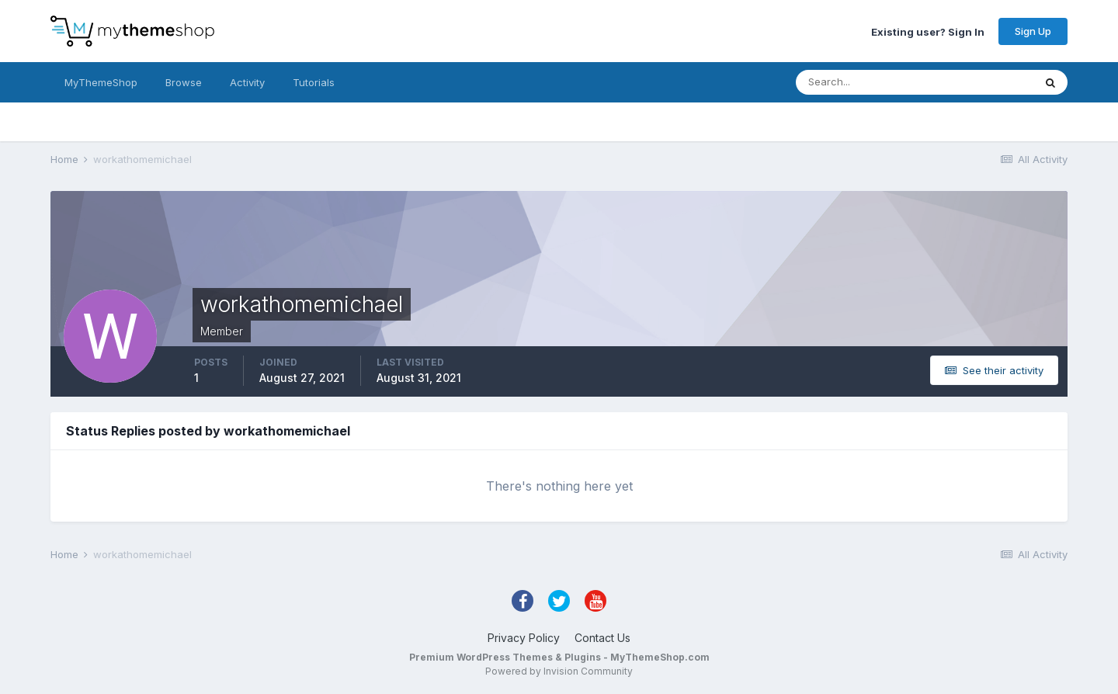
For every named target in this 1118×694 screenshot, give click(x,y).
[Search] (864, 82)
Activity (247, 82)
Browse (183, 82)
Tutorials (314, 82)
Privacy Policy (524, 637)
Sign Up (1033, 31)
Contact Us (602, 637)
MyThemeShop (100, 82)
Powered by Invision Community (559, 671)
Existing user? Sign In (927, 31)
